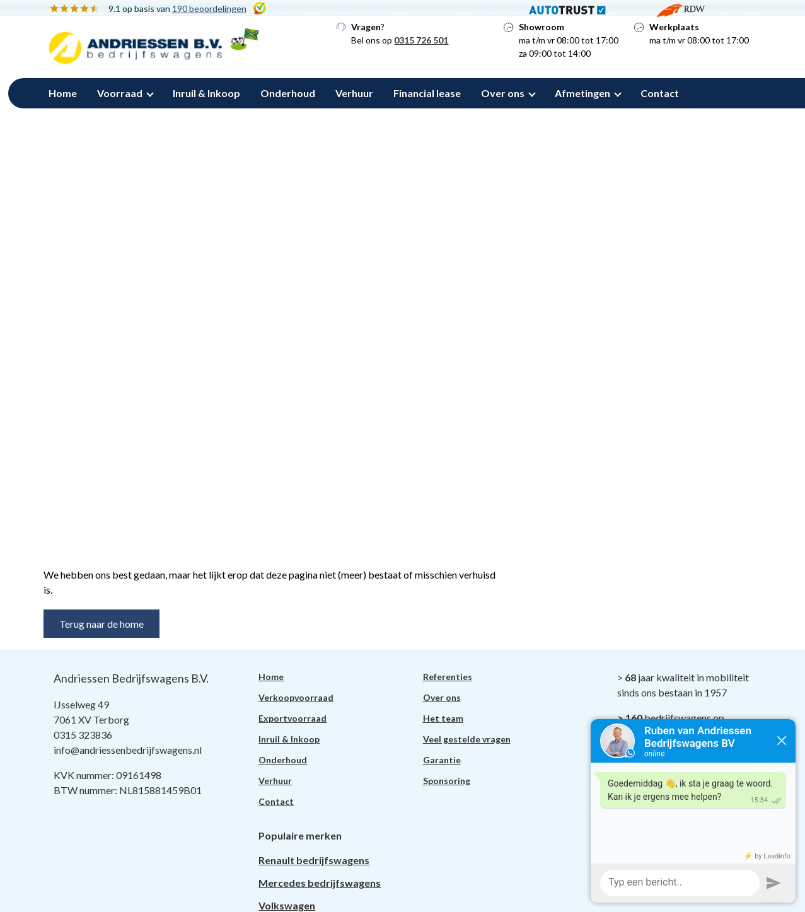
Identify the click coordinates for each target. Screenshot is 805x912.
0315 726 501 (421, 40)
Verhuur (354, 93)
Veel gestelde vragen (467, 739)
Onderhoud (287, 93)
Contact (659, 93)
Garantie (442, 759)
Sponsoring (446, 780)
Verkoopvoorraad (295, 697)
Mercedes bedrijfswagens (319, 883)
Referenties (447, 676)
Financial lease (427, 93)
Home (63, 93)
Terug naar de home (101, 624)
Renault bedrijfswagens (313, 860)
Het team (443, 718)
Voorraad (119, 93)
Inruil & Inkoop (206, 93)
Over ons (502, 93)
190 (209, 8)
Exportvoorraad (292, 718)
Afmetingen (582, 93)
